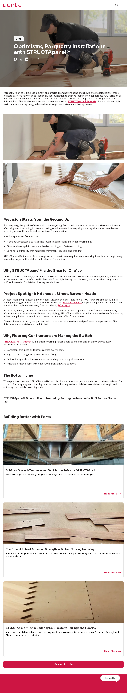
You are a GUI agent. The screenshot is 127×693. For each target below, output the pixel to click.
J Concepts (64, 305)
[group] (63, 48)
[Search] (116, 5)
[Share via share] (38, 59)
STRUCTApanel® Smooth (82, 101)
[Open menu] (122, 5)
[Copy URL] (32, 59)
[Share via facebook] (15, 59)
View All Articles (64, 664)
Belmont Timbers (72, 302)
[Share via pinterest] (21, 59)
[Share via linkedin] (26, 59)
